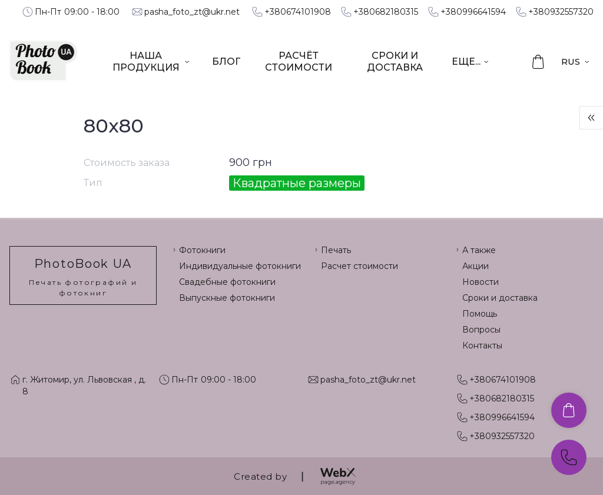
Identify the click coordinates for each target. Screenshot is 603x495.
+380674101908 (297, 11)
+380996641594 (473, 11)
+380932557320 (561, 11)
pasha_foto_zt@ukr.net (192, 11)
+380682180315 (385, 11)
